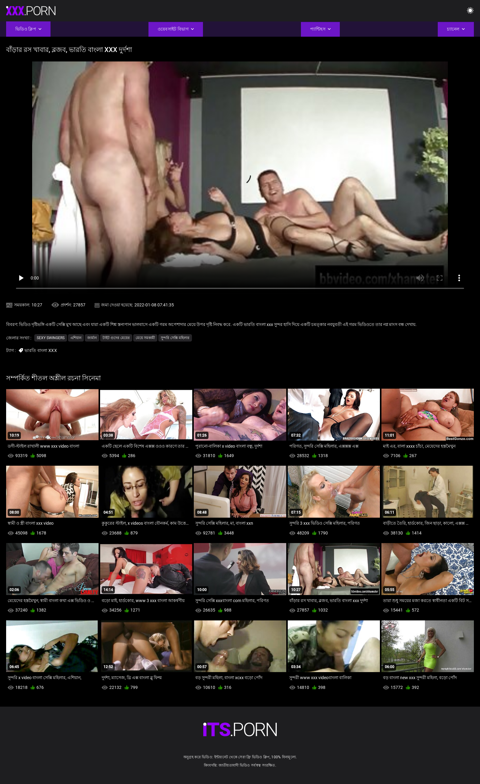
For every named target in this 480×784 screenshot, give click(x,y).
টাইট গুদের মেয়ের (116, 338)
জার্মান (92, 338)
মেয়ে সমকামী (145, 338)
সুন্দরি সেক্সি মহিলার (175, 338)
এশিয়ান (75, 338)
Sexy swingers (51, 338)
